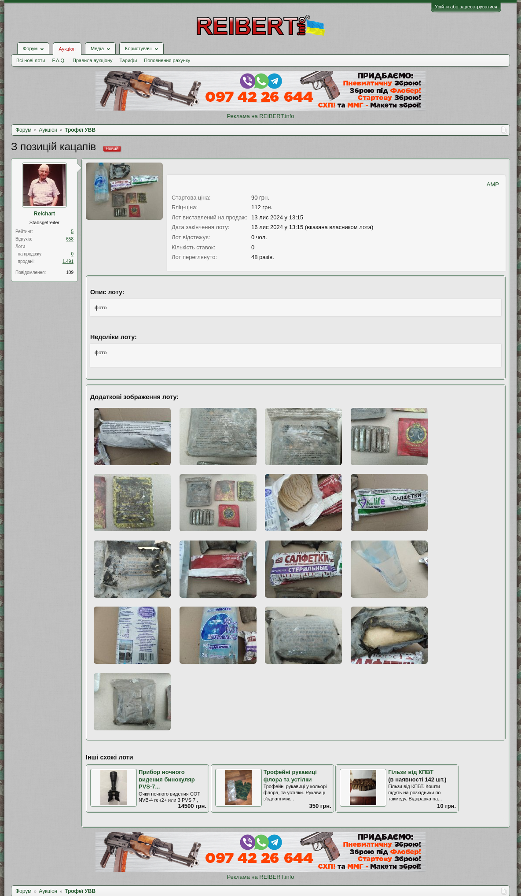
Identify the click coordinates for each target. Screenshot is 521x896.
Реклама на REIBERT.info (260, 116)
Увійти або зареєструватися (466, 6)
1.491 (67, 261)
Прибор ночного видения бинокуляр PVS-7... (167, 779)
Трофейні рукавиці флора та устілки (290, 776)
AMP (493, 184)
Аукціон (67, 49)
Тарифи (128, 60)
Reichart (44, 214)
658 (69, 239)
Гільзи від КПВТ (410, 772)
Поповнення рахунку (167, 60)
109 (69, 272)
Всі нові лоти (30, 60)
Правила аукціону (92, 60)
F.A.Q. (59, 60)
